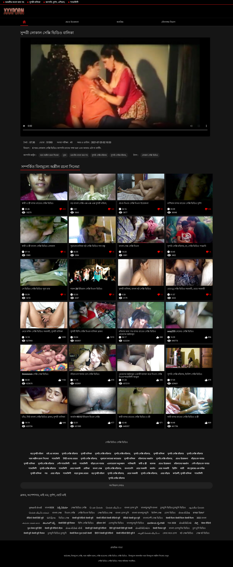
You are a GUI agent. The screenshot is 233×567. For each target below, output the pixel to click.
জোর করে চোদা (170, 533)
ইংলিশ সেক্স (156, 512)
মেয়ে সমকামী (75, 468)
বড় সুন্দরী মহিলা (36, 453)
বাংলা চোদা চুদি (131, 507)
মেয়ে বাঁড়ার (55, 473)
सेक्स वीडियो (206, 523)
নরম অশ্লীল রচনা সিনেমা (49, 155)
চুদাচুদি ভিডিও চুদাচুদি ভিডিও (173, 507)
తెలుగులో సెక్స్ (49, 523)
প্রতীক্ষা (87, 468)
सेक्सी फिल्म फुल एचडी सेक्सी (81, 533)
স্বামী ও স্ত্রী (143, 463)
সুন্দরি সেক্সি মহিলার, (118, 155)
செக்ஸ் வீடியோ (113, 507)
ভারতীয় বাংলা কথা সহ (14, 2)
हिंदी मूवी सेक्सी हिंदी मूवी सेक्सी (120, 528)
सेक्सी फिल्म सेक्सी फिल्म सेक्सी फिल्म (180, 518)
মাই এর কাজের (52, 453)
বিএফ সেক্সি (70, 512)
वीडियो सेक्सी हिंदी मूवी (35, 518)
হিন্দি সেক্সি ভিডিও (86, 523)
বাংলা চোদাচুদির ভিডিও (179, 528)
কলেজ (152, 463)
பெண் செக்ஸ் (96, 507)
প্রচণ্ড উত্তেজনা (72, 22)
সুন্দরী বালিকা (34, 2)
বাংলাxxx (49, 507)
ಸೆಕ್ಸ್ (196, 523)
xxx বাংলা (201, 518)
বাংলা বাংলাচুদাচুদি (140, 512)
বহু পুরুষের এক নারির (196, 468)
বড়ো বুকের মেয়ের (81, 473)
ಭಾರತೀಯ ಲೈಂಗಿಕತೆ (155, 523)
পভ (46, 473)
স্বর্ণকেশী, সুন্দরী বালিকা (182, 473)
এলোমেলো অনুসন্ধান (116, 463)
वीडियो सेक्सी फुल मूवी (131, 518)
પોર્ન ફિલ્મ (51, 518)
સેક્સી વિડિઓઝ (142, 528)
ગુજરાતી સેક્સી (35, 507)
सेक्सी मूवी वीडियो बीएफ (53, 528)
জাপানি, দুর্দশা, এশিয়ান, (55, 2)
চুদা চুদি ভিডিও (199, 528)
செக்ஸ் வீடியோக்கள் (39, 512)
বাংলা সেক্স (97, 468)
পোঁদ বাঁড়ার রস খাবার (200, 463)
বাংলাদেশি (129, 468)
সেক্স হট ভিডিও (202, 533)
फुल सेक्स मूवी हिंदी (34, 528)
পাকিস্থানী (132, 463)
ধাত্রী (182, 468)
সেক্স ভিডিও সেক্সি (78, 507)
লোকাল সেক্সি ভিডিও (150, 155)
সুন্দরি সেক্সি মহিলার (99, 155)
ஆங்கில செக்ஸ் (196, 507)
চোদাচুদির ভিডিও (116, 523)
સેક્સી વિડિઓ (185, 523)
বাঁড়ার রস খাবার (197, 458)
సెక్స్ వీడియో (62, 507)
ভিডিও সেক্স (64, 518)
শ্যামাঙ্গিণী (74, 2)
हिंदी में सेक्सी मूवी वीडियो (104, 533)
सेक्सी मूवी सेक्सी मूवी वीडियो (95, 528)
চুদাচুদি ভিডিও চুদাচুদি (57, 533)
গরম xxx (172, 523)
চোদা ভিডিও (169, 512)
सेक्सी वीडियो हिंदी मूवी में (125, 533)
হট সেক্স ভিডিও (186, 533)
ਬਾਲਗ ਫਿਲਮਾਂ (198, 512)
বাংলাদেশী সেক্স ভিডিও (153, 518)
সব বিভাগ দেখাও (116, 485)
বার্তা (74, 463)
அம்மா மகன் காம (31, 523)
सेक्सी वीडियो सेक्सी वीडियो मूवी (108, 518)
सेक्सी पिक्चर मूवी (159, 528)
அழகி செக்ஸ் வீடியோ (149, 533)
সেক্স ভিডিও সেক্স (105, 512)
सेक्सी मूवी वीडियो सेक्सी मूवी (82, 518)
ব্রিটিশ (174, 468)
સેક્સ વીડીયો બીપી (74, 528)
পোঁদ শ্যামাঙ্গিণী (63, 463)
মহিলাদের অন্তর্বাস (145, 458)
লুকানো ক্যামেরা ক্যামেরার (110, 458)
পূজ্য (64, 155)
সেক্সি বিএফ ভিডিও (86, 512)
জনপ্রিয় (120, 22)
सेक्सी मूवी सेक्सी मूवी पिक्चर (34, 533)
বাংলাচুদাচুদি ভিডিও (135, 523)
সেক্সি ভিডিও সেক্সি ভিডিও (116, 442)
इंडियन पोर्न (101, 523)
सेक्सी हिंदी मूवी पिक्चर (66, 523)
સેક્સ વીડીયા (184, 512)
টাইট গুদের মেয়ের (70, 458)
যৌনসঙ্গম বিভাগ (168, 22)
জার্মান (152, 468)
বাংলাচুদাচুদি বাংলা (149, 507)
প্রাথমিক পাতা (116, 547)
